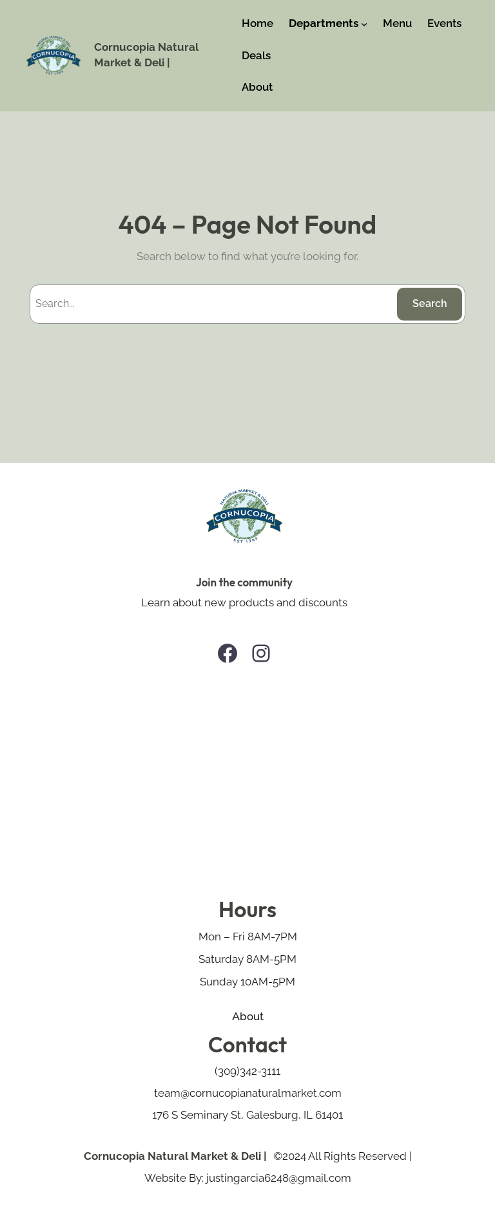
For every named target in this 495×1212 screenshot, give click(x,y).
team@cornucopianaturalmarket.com (248, 1092)
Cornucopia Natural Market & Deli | (175, 1156)
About (248, 1016)
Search (429, 303)
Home (257, 23)
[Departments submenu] (364, 24)
